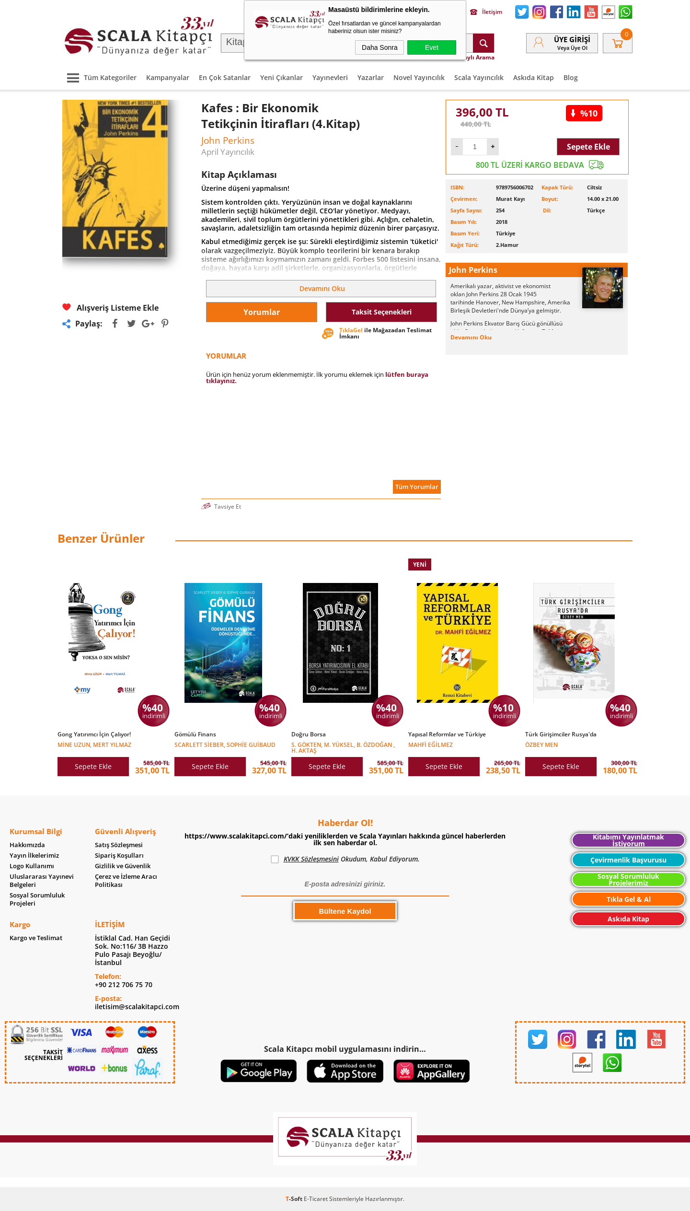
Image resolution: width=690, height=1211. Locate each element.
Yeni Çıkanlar (281, 77)
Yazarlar (370, 77)
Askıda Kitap (533, 77)
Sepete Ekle (588, 146)
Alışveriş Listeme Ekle (110, 307)
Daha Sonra (380, 47)
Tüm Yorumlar (416, 486)
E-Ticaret (316, 1199)
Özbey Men (541, 744)
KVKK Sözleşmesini (311, 858)
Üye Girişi (572, 39)
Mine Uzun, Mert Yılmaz (94, 744)
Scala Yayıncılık (479, 77)
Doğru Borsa (308, 734)
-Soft (295, 1199)
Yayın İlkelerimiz (34, 855)
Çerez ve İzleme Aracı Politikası (126, 881)
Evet (431, 47)
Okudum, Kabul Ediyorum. (345, 859)
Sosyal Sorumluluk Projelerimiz (628, 879)
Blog (571, 77)
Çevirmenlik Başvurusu (628, 859)
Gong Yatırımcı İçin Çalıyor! (94, 734)
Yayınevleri (330, 77)
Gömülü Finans (195, 734)
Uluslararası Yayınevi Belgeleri (42, 881)
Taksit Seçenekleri (382, 311)
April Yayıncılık (227, 152)
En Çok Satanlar (225, 77)
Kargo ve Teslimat (36, 938)
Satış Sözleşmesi (119, 845)
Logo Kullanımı (32, 866)
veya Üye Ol (572, 47)
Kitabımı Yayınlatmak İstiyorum (628, 840)
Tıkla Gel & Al (629, 899)
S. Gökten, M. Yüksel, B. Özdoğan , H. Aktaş (343, 747)
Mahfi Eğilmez (430, 744)
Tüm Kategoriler (99, 77)
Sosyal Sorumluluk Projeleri (37, 899)
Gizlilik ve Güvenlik (122, 866)
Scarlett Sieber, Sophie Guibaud (225, 744)
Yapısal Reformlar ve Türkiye (447, 734)
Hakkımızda (27, 845)
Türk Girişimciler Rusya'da (561, 734)
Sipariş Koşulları (119, 855)
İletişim (486, 12)
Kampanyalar (167, 77)
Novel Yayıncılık (419, 77)
